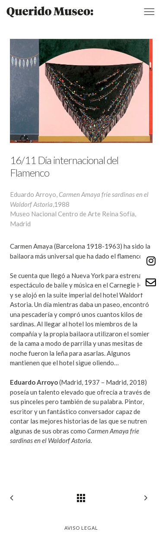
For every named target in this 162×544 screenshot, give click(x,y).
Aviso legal (81, 528)
